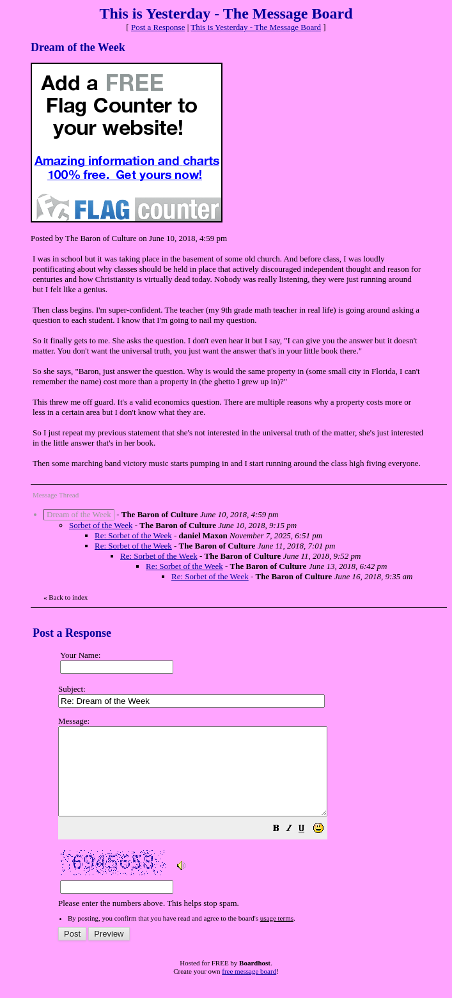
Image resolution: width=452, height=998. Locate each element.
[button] (308, 847)
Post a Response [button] (158, 27)
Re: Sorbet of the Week (133, 535)
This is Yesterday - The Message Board (256, 27)
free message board (249, 988)
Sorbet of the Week (100, 525)
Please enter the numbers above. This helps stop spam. (249, 821)
